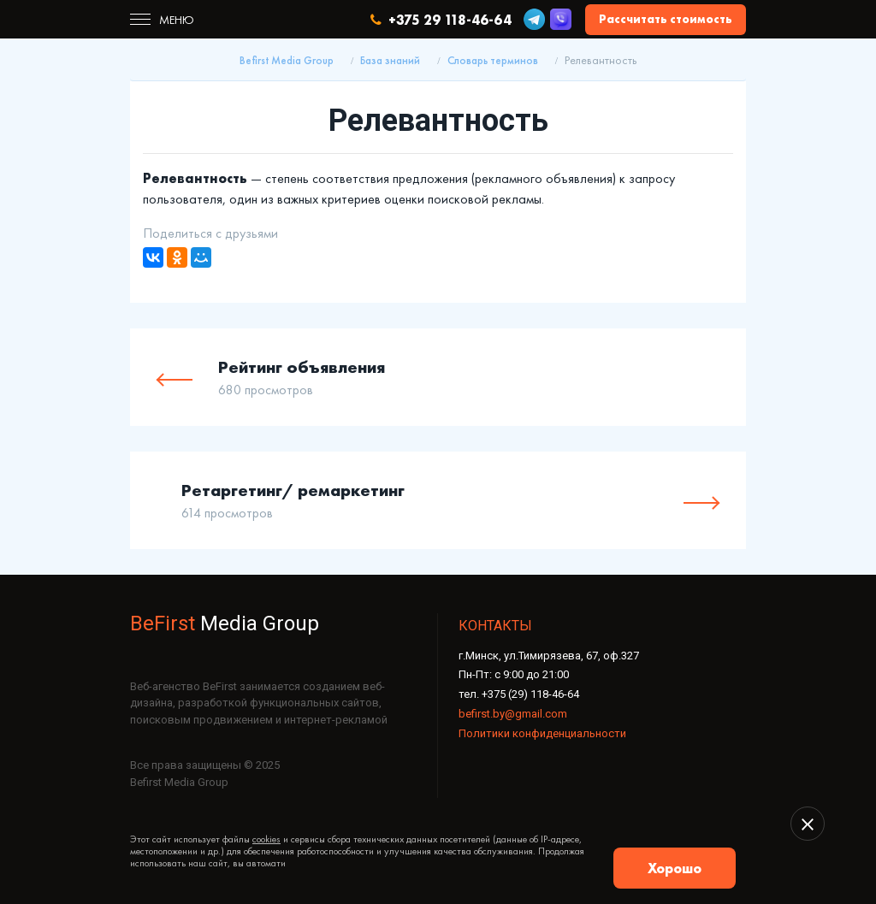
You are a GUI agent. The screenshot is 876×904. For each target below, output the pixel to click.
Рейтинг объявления (301, 366)
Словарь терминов (492, 61)
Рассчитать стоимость (665, 19)
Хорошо (674, 868)
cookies (266, 839)
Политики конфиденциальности (542, 733)
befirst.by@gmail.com (513, 713)
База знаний (390, 61)
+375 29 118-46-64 (441, 19)
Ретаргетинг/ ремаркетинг (293, 489)
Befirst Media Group (287, 61)
